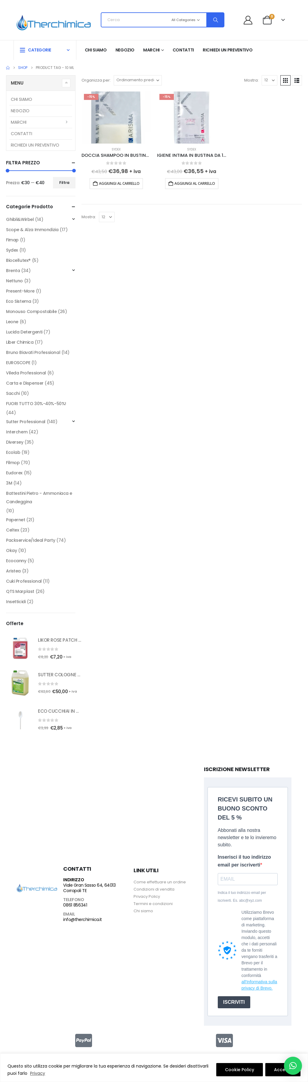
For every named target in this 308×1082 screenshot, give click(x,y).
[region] (154, 1067)
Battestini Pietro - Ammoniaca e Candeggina (39, 497)
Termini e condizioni (153, 904)
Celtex (12, 530)
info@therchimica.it (82, 919)
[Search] (215, 20)
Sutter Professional (25, 422)
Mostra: (251, 80)
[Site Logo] (54, 21)
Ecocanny (16, 561)
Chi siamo (96, 50)
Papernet (15, 520)
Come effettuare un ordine (160, 882)
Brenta (13, 271)
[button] (285, 80)
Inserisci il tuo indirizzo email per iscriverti (244, 860)
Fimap (12, 240)
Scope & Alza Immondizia (32, 230)
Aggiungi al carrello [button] (119, 183)
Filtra (64, 182)
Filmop (13, 463)
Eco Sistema (18, 301)
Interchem (16, 432)
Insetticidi (16, 602)
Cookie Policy (239, 1070)
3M (9, 483)
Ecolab (13, 452)
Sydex (116, 149)
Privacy (37, 1073)
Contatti (183, 50)
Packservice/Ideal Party (30, 540)
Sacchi (13, 393)
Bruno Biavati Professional (33, 352)
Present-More (20, 291)
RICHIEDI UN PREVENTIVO (227, 50)
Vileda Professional (26, 373)
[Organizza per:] (138, 80)
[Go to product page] (116, 117)
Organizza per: (96, 80)
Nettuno (14, 281)
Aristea (13, 571)
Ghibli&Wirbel (20, 219)
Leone (12, 322)
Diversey (14, 442)
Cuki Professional (24, 581)
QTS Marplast (20, 591)
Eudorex (14, 473)
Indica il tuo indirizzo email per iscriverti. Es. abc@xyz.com (242, 897)
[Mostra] (269, 80)
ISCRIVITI (234, 1002)
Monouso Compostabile (31, 311)
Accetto (283, 1070)
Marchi (151, 50)
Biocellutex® (18, 260)
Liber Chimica (20, 342)
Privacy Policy (147, 896)
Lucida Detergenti (24, 332)
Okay (11, 550)
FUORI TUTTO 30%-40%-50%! (36, 404)
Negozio (125, 50)
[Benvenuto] (250, 20)
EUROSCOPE (18, 363)
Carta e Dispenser (25, 383)
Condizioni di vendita (154, 889)
